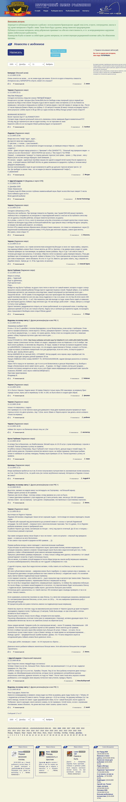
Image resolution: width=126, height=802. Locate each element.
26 (74, 735)
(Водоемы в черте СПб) (25, 181)
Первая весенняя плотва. (22, 757)
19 (53, 735)
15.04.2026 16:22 (103, 788)
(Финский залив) (18, 73)
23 (65, 735)
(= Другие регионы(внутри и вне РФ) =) (33, 320)
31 (8, 737)
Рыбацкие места (57, 11)
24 (68, 735)
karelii (87, 707)
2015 (28, 730)
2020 (51, 730)
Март (24, 733)
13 (36, 735)
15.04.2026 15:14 (103, 792)
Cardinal (86, 127)
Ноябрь (72, 733)
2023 (65, 730)
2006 (64, 728)
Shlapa (86, 314)
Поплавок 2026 (102, 790)
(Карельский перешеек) (24, 658)
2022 (61, 730)
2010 (82, 728)
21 (59, 735)
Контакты (86, 11)
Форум (45, 11)
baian (87, 459)
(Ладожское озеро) (18, 90)
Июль (45, 733)
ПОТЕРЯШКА (105, 55)
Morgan (86, 174)
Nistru (48, 752)
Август (50, 733)
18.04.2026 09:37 (103, 768)
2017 (37, 730)
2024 (70, 730)
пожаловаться (77, 84)
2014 (23, 730)
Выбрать (49, 64)
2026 (79, 730)
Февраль (17, 733)
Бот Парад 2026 (102, 752)
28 (80, 735)
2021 (56, 730)
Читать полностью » (74, 774)
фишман (86, 395)
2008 (73, 728)
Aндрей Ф (85, 478)
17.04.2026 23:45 (103, 772)
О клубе (37, 11)
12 (33, 735)
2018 (42, 730)
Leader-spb (76, 753)
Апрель (29, 733)
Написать (16, 52)
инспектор (85, 432)
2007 (68, 728)
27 (77, 735)
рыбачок (86, 417)
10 (27, 735)
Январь (10, 733)
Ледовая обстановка (58, 51)
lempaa (20, 752)
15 (42, 735)
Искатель (85, 235)
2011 (9, 730)
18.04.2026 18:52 (108, 758)
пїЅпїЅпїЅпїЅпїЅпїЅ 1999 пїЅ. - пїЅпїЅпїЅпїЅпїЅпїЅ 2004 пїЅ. (29, 728)
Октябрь (65, 733)
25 (71, 735)
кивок (87, 84)
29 (82, 735)
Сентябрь (57, 733)
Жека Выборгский (82, 681)
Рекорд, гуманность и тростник (51, 757)
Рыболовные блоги (72, 11)
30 (85, 735)
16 (44, 735)
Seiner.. (86, 503)
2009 (78, 728)
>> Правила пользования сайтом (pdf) (105, 50)
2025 (75, 730)
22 (62, 735)
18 (50, 735)
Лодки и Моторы (103, 766)
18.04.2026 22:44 (103, 754)
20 (56, 735)
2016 (33, 730)
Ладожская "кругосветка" (106, 770)
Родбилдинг (101, 780)
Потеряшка (55, 55)
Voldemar (85, 378)
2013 (18, 730)
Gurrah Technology (82, 199)
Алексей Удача (83, 264)
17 (47, 735)
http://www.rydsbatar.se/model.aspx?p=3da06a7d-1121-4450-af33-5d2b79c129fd (57, 340)
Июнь (39, 733)
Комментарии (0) (18, 84)
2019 (47, 730)
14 (39, 735)
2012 (14, 730)
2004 (54, 728)
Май (34, 733)
